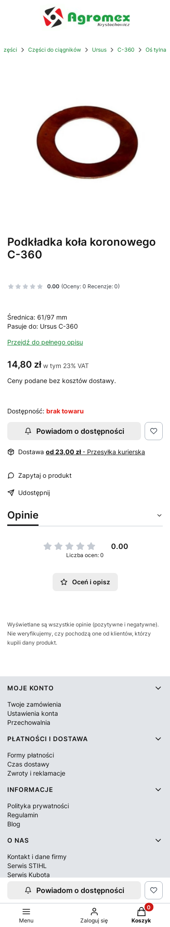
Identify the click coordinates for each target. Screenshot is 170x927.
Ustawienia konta (32, 713)
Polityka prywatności (38, 806)
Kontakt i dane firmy (37, 856)
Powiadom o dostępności (74, 431)
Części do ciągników (54, 49)
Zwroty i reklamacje (36, 773)
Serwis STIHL (27, 865)
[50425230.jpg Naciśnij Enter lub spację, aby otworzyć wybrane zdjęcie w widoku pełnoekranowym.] (85, 143)
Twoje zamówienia (34, 704)
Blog (13, 824)
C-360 (126, 49)
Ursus (99, 49)
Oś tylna (156, 49)
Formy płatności (30, 755)
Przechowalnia (28, 722)
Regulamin (22, 815)
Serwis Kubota (28, 874)
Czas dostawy (28, 764)
